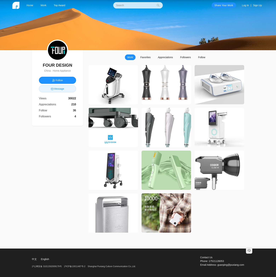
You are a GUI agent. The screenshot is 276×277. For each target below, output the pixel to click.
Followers (185, 57)
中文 (34, 259)
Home (30, 5)
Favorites (145, 57)
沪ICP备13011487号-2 (74, 266)
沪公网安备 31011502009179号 (47, 266)
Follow (201, 57)
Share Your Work (223, 5)
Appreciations (165, 57)
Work (43, 5)
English (45, 259)
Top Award (59, 5)
